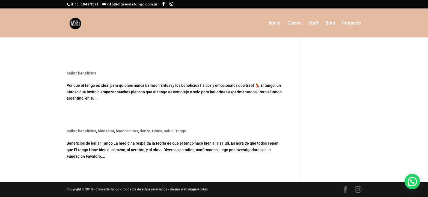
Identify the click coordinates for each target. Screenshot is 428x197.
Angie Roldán (198, 189)
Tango (180, 131)
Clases (294, 23)
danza (145, 131)
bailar (71, 73)
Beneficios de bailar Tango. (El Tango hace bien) (132, 121)
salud (169, 131)
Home (157, 131)
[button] (414, 187)
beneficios (87, 73)
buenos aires (127, 131)
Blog (330, 23)
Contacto (351, 23)
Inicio (275, 23)
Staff (313, 23)
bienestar (106, 131)
